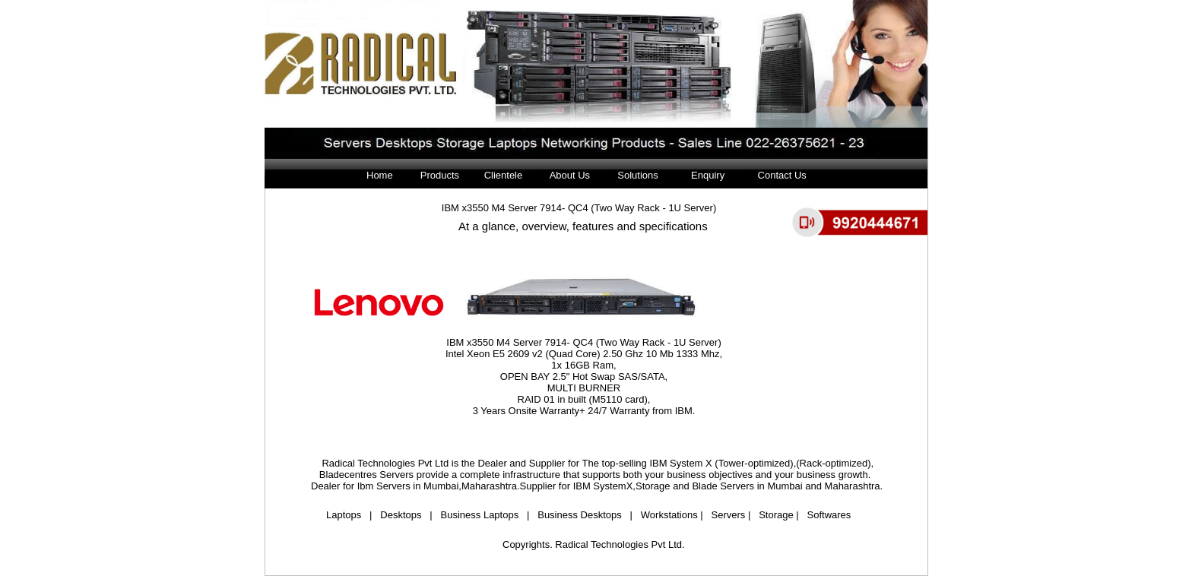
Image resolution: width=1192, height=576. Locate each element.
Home (379, 175)
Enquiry (709, 175)
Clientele (503, 175)
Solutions (633, 175)
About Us (563, 175)
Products (437, 175)
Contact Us (778, 175)
